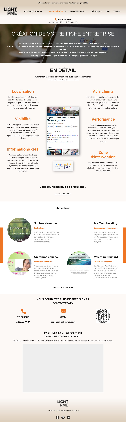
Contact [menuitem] (117, 11)
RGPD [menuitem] (75, 410)
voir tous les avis (63, 287)
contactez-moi (63, 194)
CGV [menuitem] (57, 410)
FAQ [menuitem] (108, 11)
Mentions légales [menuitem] (66, 410)
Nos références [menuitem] (77, 11)
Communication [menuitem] (56, 11)
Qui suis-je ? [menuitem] (96, 11)
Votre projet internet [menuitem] (33, 11)
